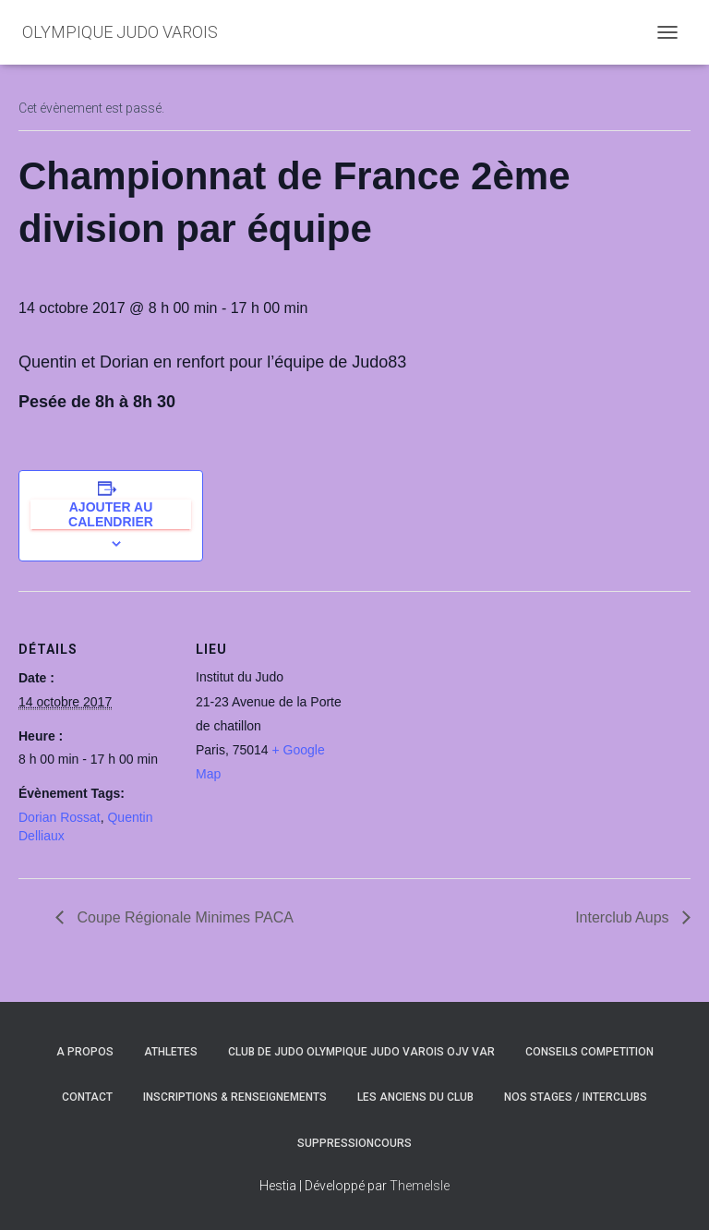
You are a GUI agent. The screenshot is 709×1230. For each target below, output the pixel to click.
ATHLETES (171, 1051)
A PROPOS (85, 1051)
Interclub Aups (624, 917)
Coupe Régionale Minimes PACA (183, 917)
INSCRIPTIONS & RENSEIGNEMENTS (235, 1097)
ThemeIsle (420, 1185)
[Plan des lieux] (470, 718)
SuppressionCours (354, 1143)
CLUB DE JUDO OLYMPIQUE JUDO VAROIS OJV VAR (361, 1051)
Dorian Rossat (59, 817)
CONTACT (87, 1097)
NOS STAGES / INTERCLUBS (575, 1097)
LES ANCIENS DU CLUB (415, 1097)
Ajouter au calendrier (110, 514)
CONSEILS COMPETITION (589, 1051)
